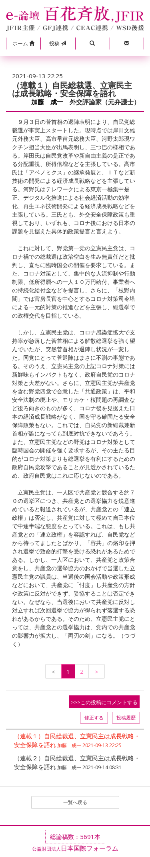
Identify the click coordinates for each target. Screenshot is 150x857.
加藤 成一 (47, 102)
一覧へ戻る (75, 802)
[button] (23, 43)
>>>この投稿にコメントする (104, 702)
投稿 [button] (57, 43)
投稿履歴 (126, 717)
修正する (94, 717)
